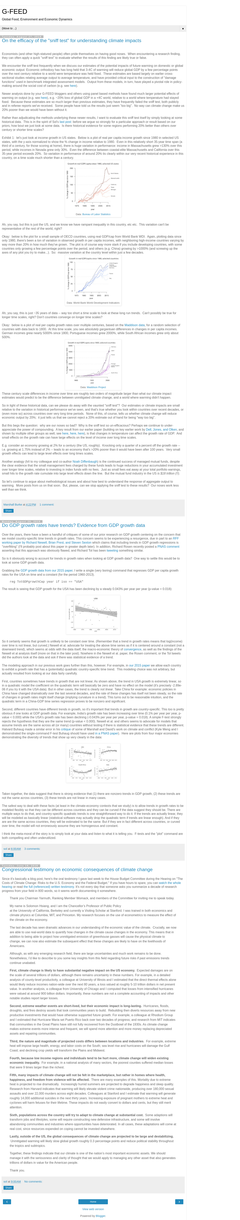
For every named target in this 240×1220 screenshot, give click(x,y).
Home (93, 1201)
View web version (93, 1209)
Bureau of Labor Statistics (96, 214)
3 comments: (32, 848)
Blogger (100, 1215)
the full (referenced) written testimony (49, 886)
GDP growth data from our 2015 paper (47, 570)
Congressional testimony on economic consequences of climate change (77, 869)
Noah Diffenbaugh (85, 461)
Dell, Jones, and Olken (161, 429)
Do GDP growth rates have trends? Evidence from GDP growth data (73, 525)
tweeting (112, 550)
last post (65, 121)
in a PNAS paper (106, 733)
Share (8, 510)
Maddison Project (96, 387)
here (73, 85)
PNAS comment (168, 546)
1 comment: (47, 504)
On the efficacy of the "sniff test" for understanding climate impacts (71, 40)
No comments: (33, 1181)
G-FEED (14, 11)
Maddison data (135, 325)
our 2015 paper (139, 665)
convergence (132, 649)
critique (66, 729)
